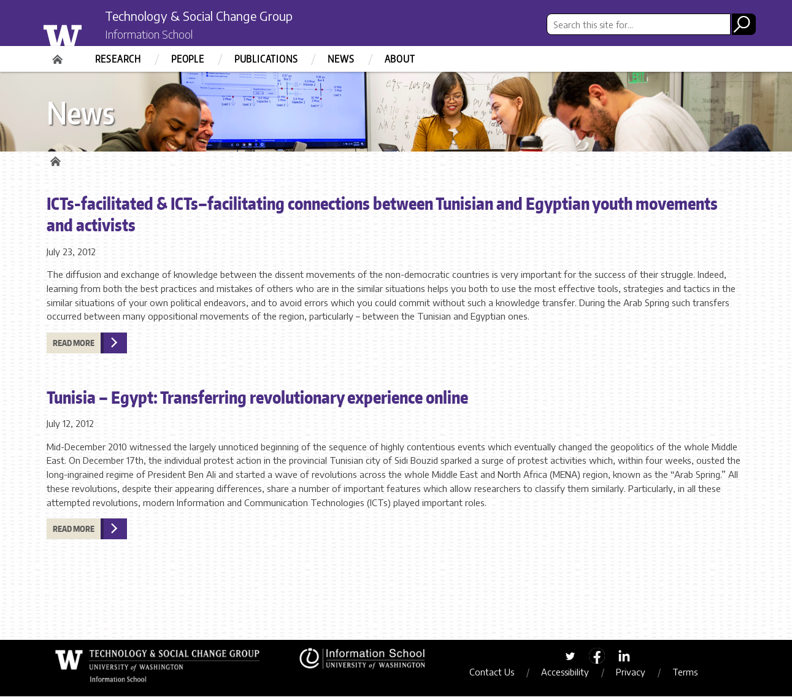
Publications (266, 59)
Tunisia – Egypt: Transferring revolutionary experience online (257, 400)
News (341, 59)
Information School (159, 35)
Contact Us (499, 675)
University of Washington (87, 32)
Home (59, 55)
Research (118, 59)
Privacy (638, 675)
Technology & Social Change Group (220, 16)
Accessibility (572, 675)
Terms (692, 675)
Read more (73, 346)
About (400, 59)
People (187, 59)
